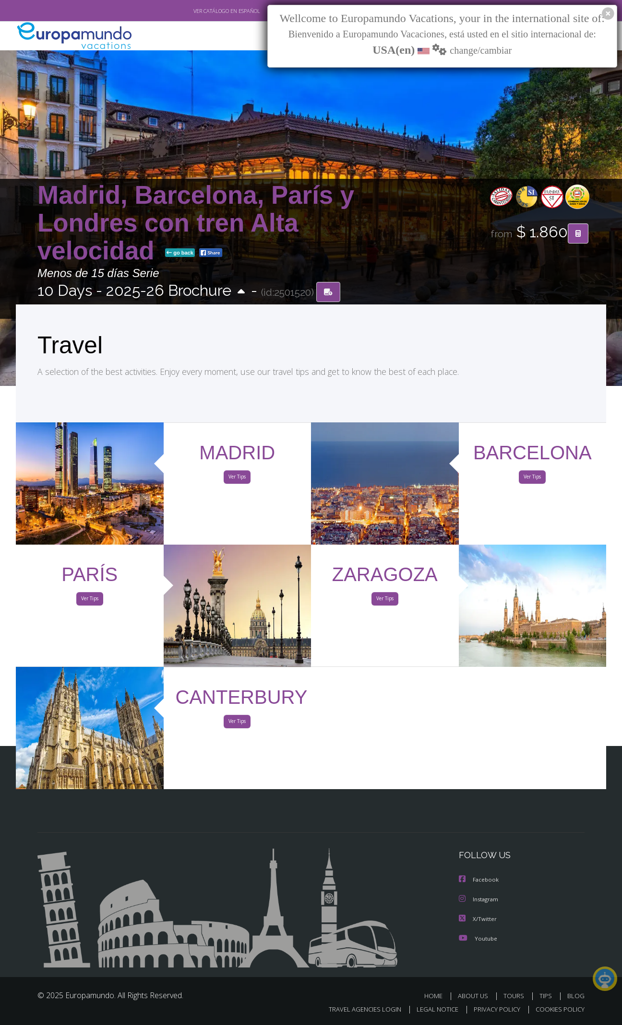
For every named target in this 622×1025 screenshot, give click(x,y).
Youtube (478, 937)
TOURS (515, 995)
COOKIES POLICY (558, 1009)
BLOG (576, 995)
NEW (266, 36)
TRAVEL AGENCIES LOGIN (356, 1009)
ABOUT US (475, 995)
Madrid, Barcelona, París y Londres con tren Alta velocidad (195, 223)
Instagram (480, 899)
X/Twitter (478, 918)
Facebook (479, 880)
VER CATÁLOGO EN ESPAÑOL (205, 11)
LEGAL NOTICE (431, 1009)
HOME (437, 995)
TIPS (547, 995)
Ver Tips (237, 478)
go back (180, 253)
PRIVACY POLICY (492, 1009)
